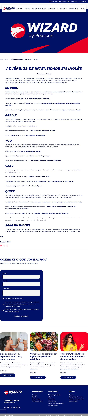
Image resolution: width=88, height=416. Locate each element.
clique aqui (35, 231)
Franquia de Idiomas (60, 1)
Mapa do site (73, 401)
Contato (71, 395)
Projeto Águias (82, 1)
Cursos (34, 395)
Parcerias (51, 1)
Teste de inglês (74, 8)
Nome (5, 273)
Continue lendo (8, 375)
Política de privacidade (56, 403)
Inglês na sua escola (72, 1)
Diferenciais (36, 399)
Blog (82, 8)
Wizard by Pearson (54, 395)
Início (2, 60)
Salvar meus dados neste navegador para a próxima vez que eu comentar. (22, 310)
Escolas (27, 8)
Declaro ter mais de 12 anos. (14, 298)
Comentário (6, 288)
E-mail (5, 281)
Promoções (51, 8)
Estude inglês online (39, 8)
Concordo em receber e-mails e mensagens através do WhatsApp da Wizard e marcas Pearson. (22, 304)
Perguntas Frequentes (76, 399)
